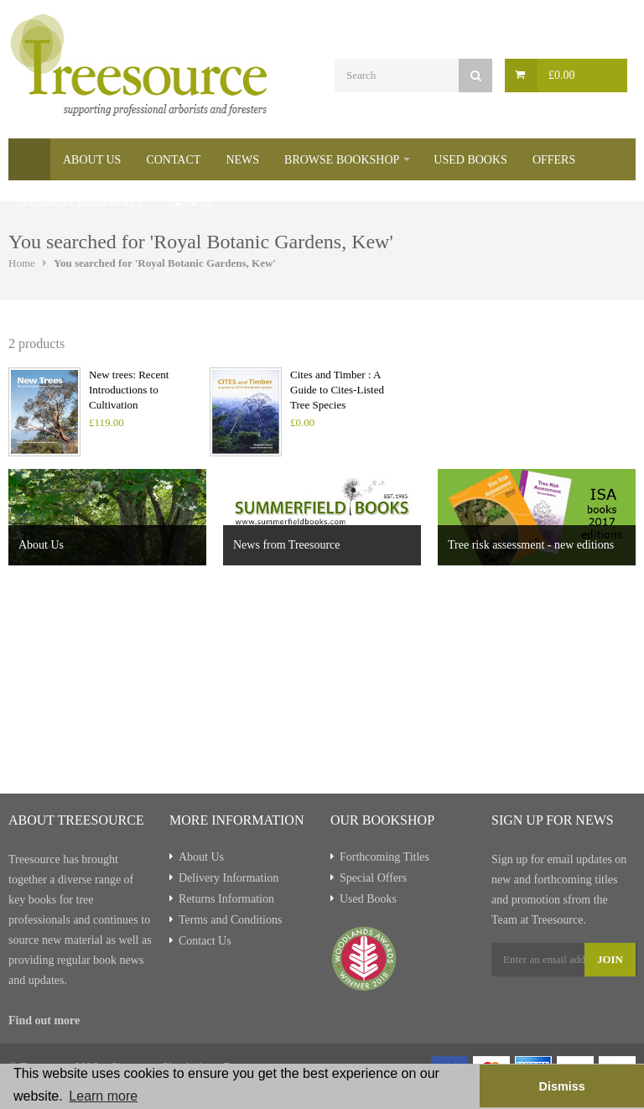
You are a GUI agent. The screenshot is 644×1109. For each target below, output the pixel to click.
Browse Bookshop (341, 160)
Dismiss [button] (561, 1086)
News (242, 160)
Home (29, 159)
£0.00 (561, 75)
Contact (173, 160)
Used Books (470, 160)
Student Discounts (82, 201)
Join (610, 959)
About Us (92, 160)
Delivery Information (228, 878)
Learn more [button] (103, 1096)
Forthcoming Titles (384, 857)
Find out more (44, 1020)
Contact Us (205, 941)
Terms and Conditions (230, 920)
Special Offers (373, 878)
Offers (553, 160)
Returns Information (226, 899)
